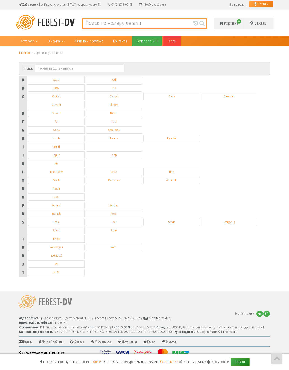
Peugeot (56, 205)
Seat (114, 222)
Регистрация (238, 5)
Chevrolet (229, 96)
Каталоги (28, 41)
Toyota (56, 238)
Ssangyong (229, 222)
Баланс (25, 342)
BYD (114, 88)
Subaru (56, 230)
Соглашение (169, 362)
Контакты (120, 41)
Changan (114, 96)
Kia (56, 163)
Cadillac (56, 96)
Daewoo (56, 113)
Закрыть (240, 362)
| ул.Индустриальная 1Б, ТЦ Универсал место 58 (60, 5)
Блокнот (169, 342)
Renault (56, 213)
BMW (56, 88)
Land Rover (56, 171)
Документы (127, 342)
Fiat (56, 121)
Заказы (258, 23)
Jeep (114, 155)
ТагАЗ (56, 272)
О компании (56, 41)
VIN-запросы (101, 342)
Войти (261, 4)
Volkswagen (56, 247)
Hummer (114, 138)
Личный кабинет (51, 342)
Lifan (171, 171)
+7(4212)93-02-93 (120, 5)
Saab (56, 222)
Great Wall (114, 130)
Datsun (114, 113)
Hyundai (171, 138)
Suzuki (114, 230)
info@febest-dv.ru (152, 5)
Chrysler (56, 104)
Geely (56, 130)
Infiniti (56, 146)
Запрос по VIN (147, 41)
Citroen (114, 104)
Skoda (171, 222)
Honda (56, 138)
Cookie (96, 362)
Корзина (230, 22)
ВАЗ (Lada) (56, 255)
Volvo (114, 247)
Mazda (56, 180)
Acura (56, 79)
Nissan (56, 188)
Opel (56, 197)
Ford (114, 121)
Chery (171, 96)
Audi (114, 79)
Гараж (172, 41)
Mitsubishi (171, 180)
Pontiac (114, 205)
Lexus (114, 171)
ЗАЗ (56, 264)
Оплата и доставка (89, 41)
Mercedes (114, 180)
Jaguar (56, 155)
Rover (114, 213)
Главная (24, 53)
